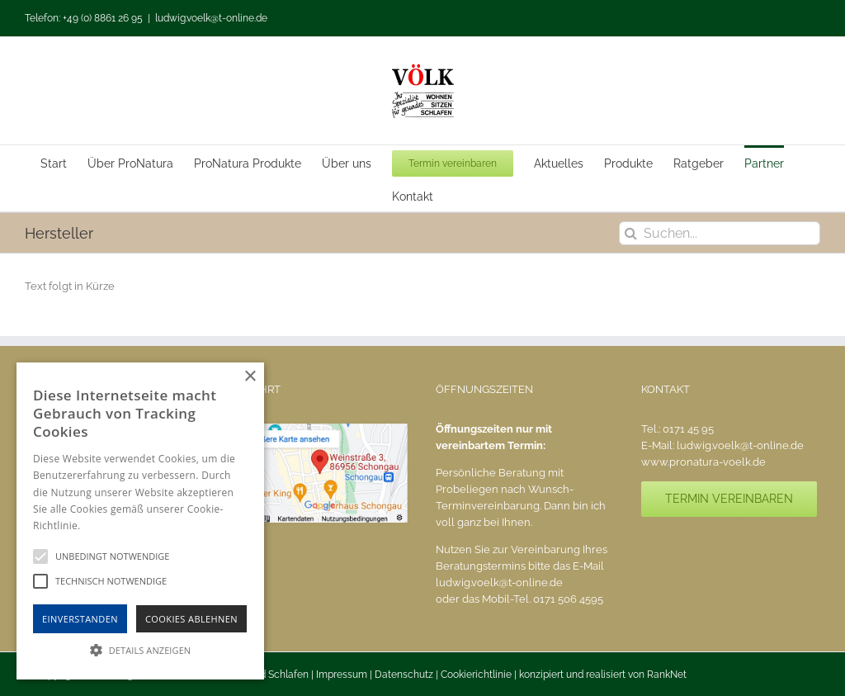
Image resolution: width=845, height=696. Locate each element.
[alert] (140, 520)
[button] (140, 650)
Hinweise (103, 525)
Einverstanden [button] (80, 619)
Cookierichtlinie (476, 674)
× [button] (249, 377)
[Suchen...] (719, 233)
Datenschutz (404, 674)
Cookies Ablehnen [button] (191, 619)
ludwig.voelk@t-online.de (211, 18)
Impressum (341, 674)
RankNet (667, 674)
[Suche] (631, 233)
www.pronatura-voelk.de (703, 462)
